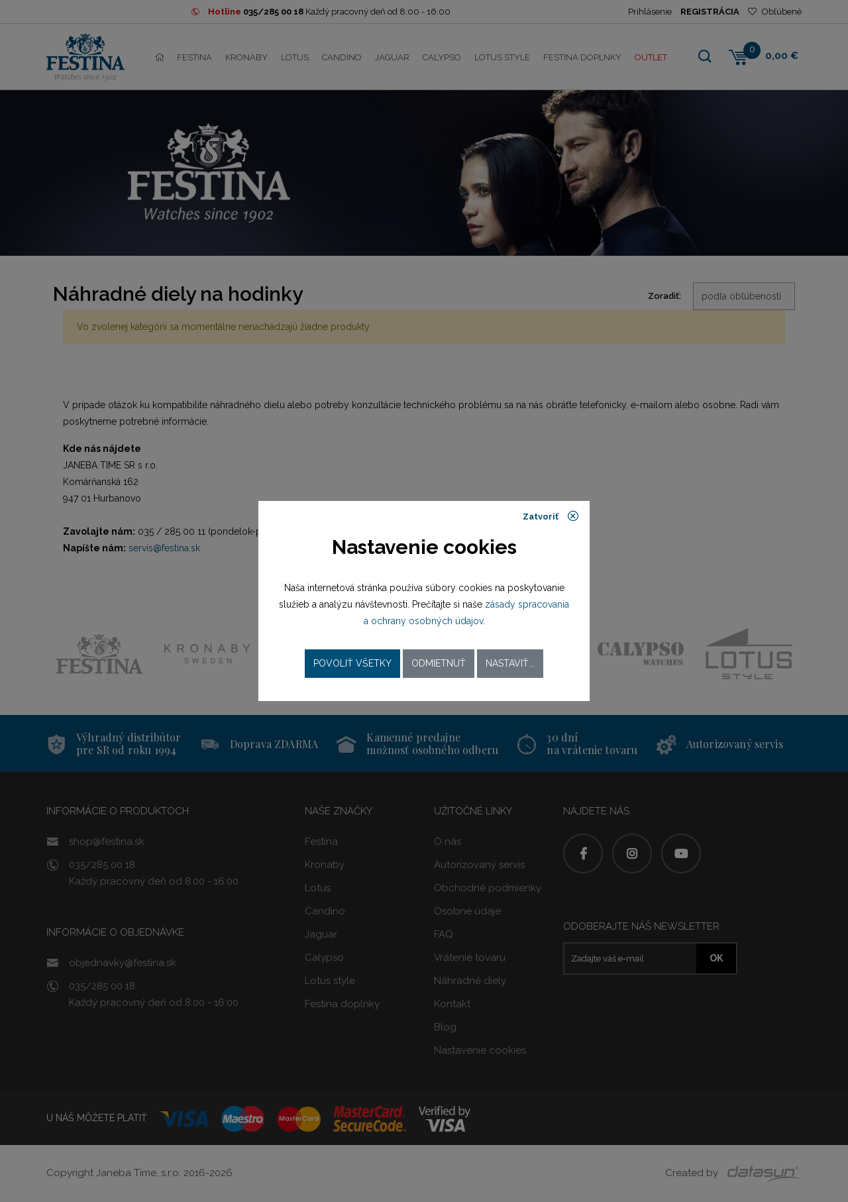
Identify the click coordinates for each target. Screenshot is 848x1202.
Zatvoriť (551, 516)
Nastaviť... (510, 663)
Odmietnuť (438, 663)
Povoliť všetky (352, 663)
